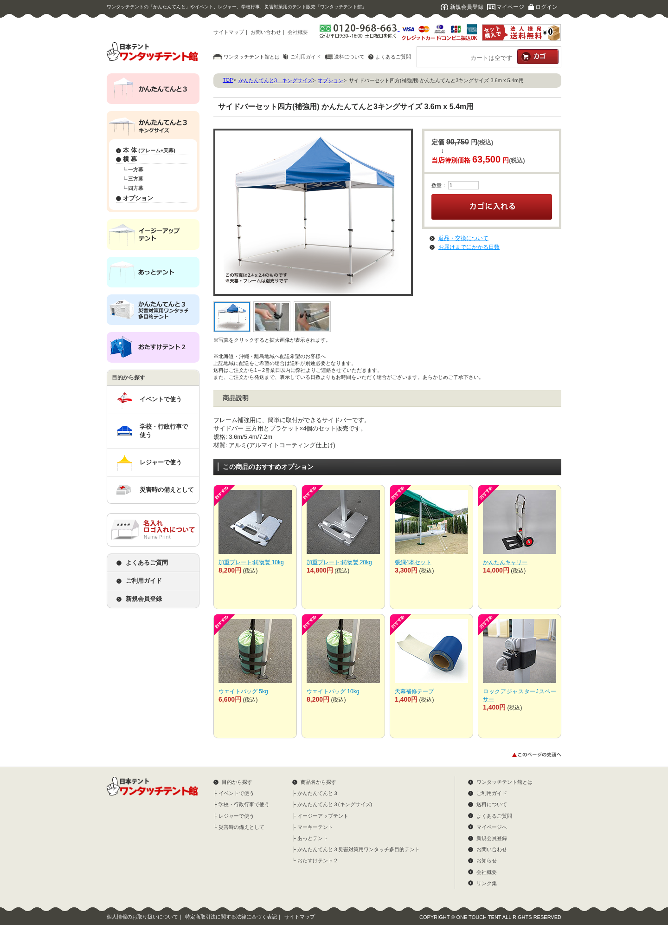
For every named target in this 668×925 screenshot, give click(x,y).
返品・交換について (463, 238)
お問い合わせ (265, 32)
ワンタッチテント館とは (252, 56)
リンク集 (486, 883)
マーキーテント (315, 827)
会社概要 (298, 32)
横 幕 (130, 159)
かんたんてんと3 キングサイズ (275, 80)
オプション (138, 198)
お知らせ (486, 860)
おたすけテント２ (317, 860)
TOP (228, 80)
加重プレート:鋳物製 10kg (251, 562)
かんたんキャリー (505, 562)
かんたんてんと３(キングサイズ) (334, 804)
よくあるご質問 (393, 56)
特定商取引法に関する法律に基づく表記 (231, 916)
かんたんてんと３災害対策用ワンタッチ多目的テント (358, 849)
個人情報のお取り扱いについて (142, 916)
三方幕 (135, 179)
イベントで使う (161, 399)
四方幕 (135, 188)
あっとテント (312, 838)
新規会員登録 (466, 7)
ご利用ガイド (305, 56)
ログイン (546, 7)
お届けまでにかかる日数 (469, 247)
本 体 (149, 150)
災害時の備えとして (167, 489)
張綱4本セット (413, 562)
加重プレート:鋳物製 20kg (339, 562)
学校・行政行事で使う (164, 430)
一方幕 (135, 169)
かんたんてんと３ (317, 793)
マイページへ (491, 827)
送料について (349, 56)
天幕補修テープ (414, 691)
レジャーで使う (161, 462)
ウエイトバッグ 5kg (243, 691)
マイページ (510, 7)
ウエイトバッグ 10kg (333, 691)
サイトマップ (228, 32)
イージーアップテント (322, 816)
